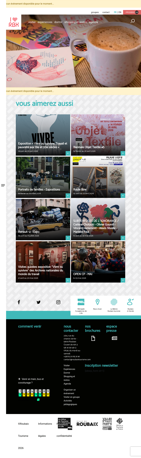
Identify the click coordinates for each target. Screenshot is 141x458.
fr (115, 12)
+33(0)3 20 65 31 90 (72, 356)
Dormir (58, 22)
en (120, 12)
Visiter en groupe (72, 397)
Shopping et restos (75, 22)
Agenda (93, 22)
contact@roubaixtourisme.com (77, 359)
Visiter (32, 22)
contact (106, 12)
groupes (95, 12)
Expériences (45, 22)
